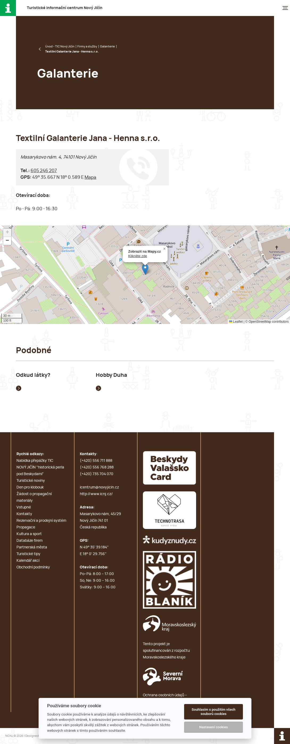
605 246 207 (44, 170)
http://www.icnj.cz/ (96, 494)
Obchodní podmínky (33, 567)
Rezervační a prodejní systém (41, 521)
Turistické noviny (30, 481)
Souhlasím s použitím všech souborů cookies (213, 711)
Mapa (90, 177)
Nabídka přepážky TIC (34, 461)
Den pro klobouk (30, 487)
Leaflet (236, 322)
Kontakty (24, 514)
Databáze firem (29, 541)
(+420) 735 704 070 (96, 474)
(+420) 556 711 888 (96, 461)
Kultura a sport (29, 534)
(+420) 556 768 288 (97, 467)
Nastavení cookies (213, 727)
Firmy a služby (87, 46)
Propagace (25, 527)
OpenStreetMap (259, 322)
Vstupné (23, 507)
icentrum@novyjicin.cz (99, 487)
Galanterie (107, 46)
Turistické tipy (28, 554)
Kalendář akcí (27, 561)
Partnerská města (31, 547)
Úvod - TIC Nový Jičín (59, 46)
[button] (145, 269)
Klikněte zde (137, 256)
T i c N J (64, 8)
